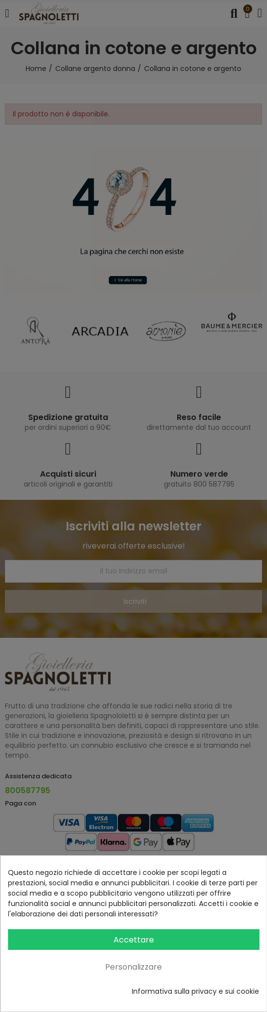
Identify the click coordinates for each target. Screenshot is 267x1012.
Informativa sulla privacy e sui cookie (195, 991)
